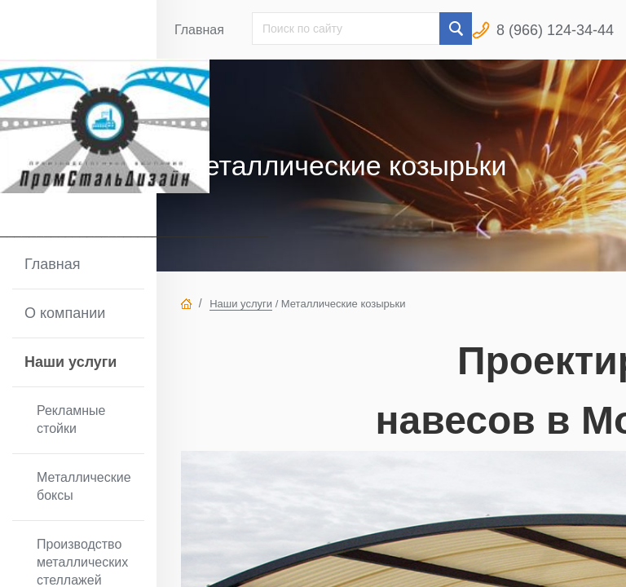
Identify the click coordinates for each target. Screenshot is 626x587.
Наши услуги (70, 362)
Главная (52, 264)
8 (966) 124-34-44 (555, 30)
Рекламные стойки (71, 419)
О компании (64, 313)
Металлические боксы (84, 486)
